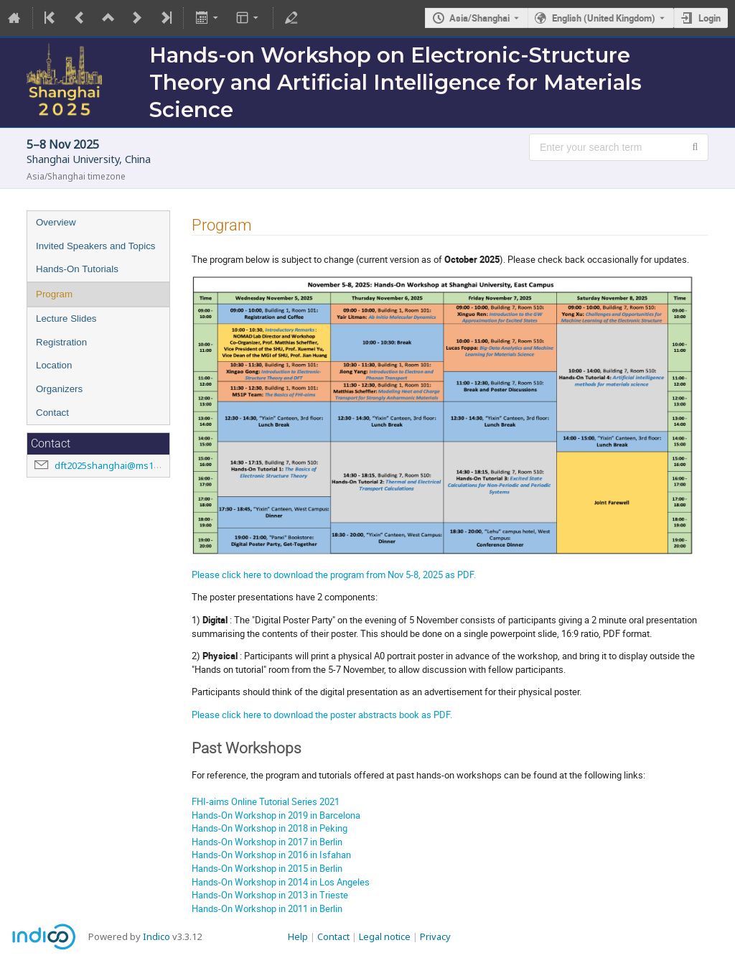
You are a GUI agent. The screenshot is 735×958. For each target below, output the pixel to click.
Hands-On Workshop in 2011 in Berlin (267, 908)
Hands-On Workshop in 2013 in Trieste (270, 894)
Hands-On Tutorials (77, 269)
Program (54, 294)
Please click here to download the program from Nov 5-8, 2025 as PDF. (334, 574)
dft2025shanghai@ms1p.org (116, 465)
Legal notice (385, 936)
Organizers (59, 388)
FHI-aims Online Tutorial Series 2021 (266, 801)
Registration (61, 342)
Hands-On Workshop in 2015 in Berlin (267, 868)
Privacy (435, 936)
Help (298, 936)
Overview (56, 222)
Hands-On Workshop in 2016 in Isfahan (271, 854)
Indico (156, 936)
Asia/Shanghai (479, 17)
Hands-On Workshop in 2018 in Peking (269, 828)
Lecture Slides (66, 318)
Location (54, 365)
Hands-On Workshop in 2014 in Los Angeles (281, 881)
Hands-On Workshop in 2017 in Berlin (267, 841)
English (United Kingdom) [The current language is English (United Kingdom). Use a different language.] (603, 17)
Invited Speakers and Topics (95, 246)
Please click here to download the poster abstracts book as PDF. (322, 714)
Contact (52, 412)
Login (709, 17)
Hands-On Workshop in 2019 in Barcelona (276, 815)
